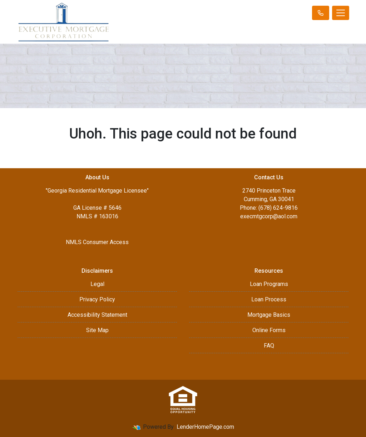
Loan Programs (269, 284)
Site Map (97, 330)
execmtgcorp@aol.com (268, 216)
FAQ (269, 345)
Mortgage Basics (268, 314)
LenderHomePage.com (205, 426)
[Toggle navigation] (340, 13)
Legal (97, 284)
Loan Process (268, 299)
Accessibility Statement (97, 314)
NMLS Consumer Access (97, 242)
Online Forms (269, 330)
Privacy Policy (97, 299)
